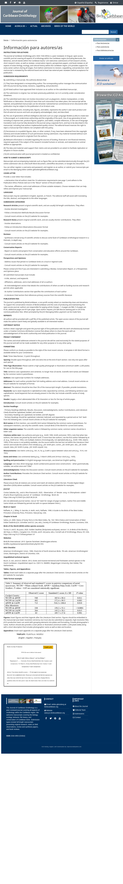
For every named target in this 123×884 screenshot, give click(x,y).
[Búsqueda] (95, 32)
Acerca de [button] (21, 26)
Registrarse (101, 2)
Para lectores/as (102, 43)
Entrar (114, 2)
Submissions (79, 714)
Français (37, 638)
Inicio (6, 40)
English (22, 638)
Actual (34, 26)
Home (8, 26)
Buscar (113, 32)
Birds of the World (64, 26)
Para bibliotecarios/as (105, 50)
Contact (78, 717)
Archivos (46, 26)
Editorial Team (80, 710)
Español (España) (84, 2)
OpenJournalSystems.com (74, 746)
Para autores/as (102, 47)
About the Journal (81, 706)
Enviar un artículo (106, 58)
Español (29, 638)
